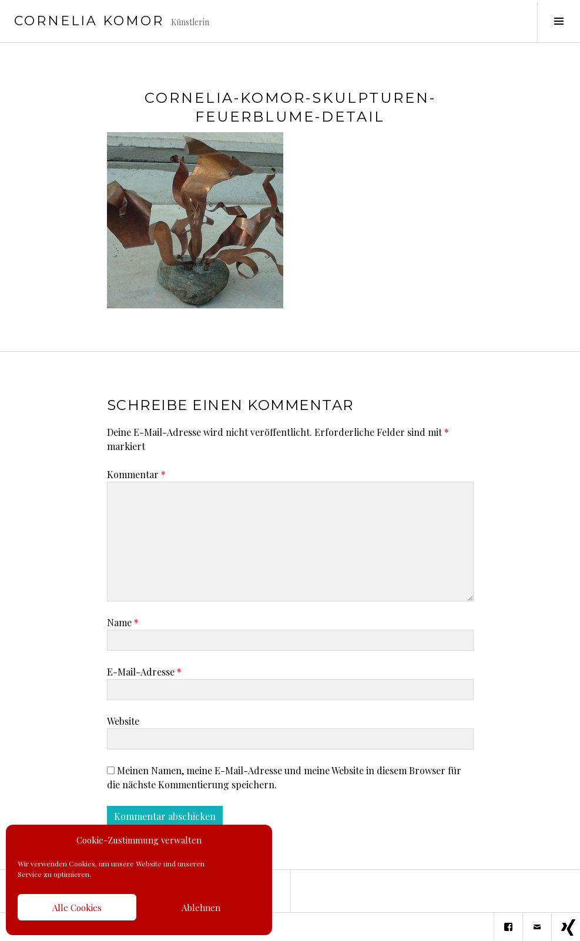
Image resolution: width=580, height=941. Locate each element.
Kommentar (136, 474)
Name (123, 622)
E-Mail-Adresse (144, 672)
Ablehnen (201, 907)
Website (123, 721)
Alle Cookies (77, 907)
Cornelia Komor (89, 21)
